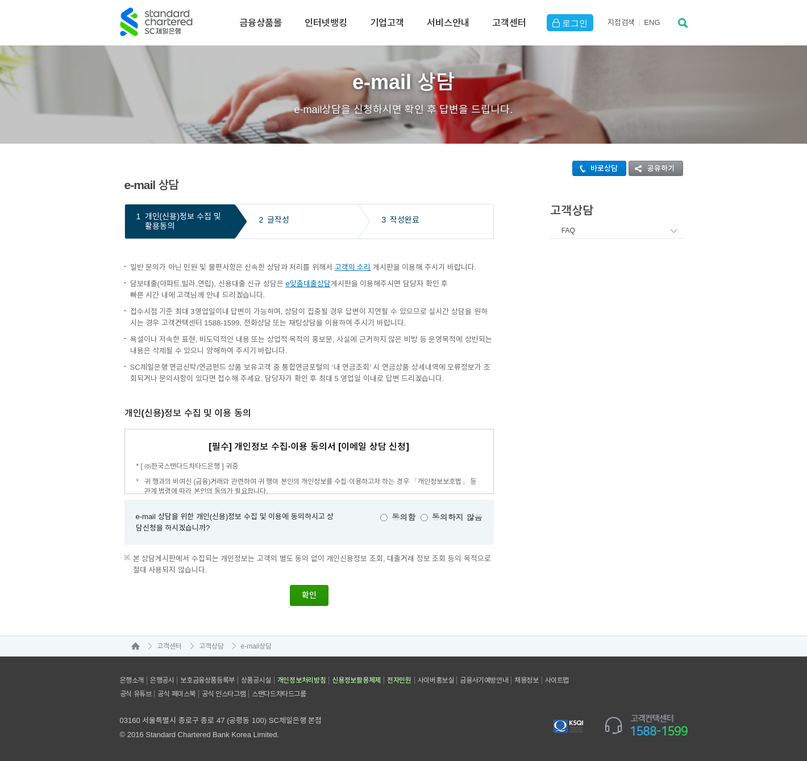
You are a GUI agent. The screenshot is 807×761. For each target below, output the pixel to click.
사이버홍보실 (436, 680)
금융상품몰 (260, 23)
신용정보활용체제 (356, 680)
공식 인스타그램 (224, 694)
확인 (309, 595)
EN (652, 22)
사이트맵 (557, 680)
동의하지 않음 (457, 516)
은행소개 (132, 680)
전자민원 (399, 680)
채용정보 (526, 680)
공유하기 (652, 168)
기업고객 (387, 23)
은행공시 (162, 680)
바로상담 (595, 168)
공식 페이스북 (176, 694)
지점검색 (621, 22)
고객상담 (211, 646)
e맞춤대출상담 (307, 283)
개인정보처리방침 (301, 680)
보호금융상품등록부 (207, 680)
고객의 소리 (353, 267)
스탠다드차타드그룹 (279, 694)
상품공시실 (256, 680)
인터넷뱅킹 (326, 23)
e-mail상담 (256, 646)
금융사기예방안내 (484, 680)
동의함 (403, 516)
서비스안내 (448, 23)
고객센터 (509, 23)
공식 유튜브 (136, 694)
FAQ (568, 231)
